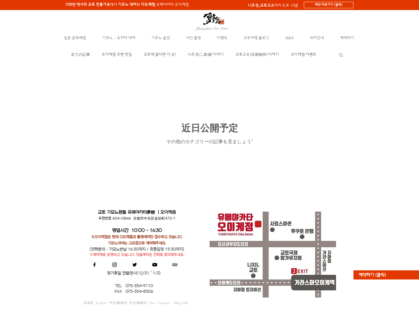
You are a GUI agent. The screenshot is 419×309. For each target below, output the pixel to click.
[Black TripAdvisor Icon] (175, 265)
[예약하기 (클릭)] (386, 274)
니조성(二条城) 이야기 (206, 54)
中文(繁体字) (119, 303)
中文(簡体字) (138, 303)
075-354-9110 (139, 286)
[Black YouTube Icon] (155, 265)
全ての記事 (80, 54)
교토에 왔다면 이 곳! (160, 54)
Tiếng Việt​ (180, 303)
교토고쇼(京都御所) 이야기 (257, 54)
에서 (91, 4)
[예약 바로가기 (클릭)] (328, 5)
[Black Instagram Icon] (115, 265)
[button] (75, 38)
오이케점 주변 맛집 (117, 54)
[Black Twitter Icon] (135, 265)
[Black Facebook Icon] (94, 265)
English (103, 303)
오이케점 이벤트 (304, 54)
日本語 (90, 303)
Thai (153, 303)
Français (165, 303)
